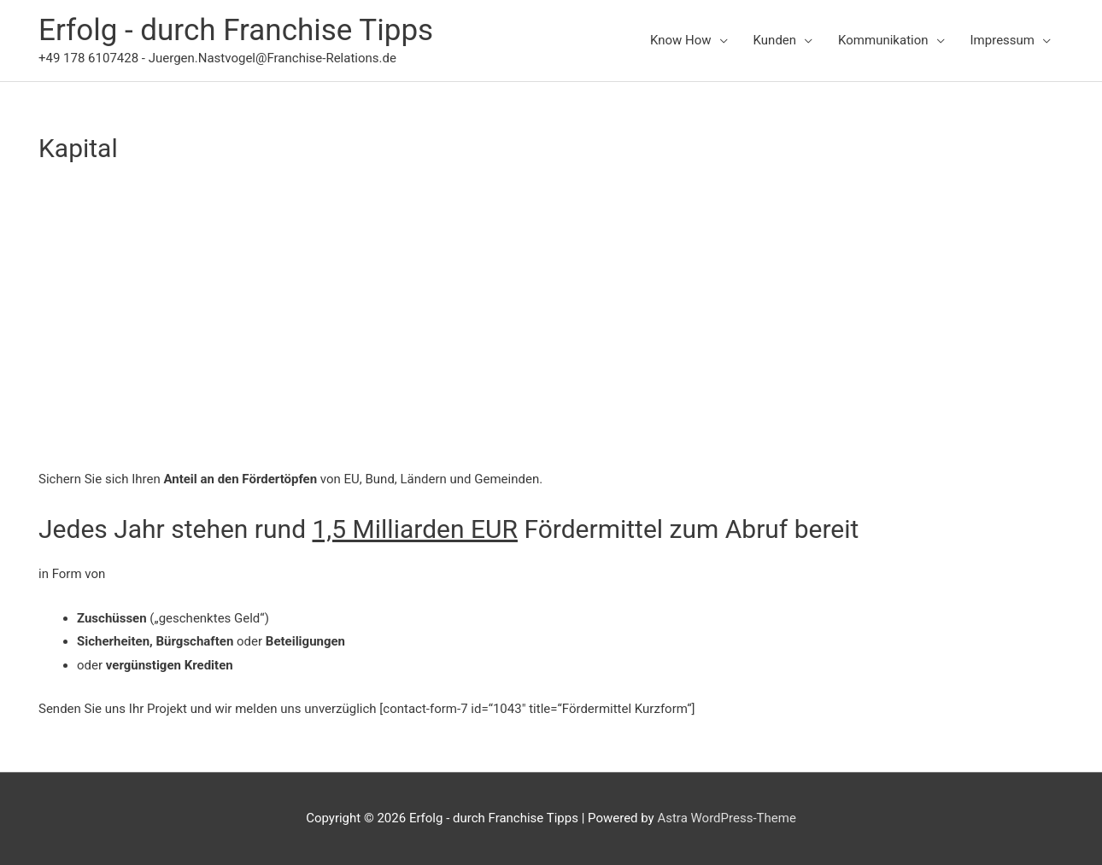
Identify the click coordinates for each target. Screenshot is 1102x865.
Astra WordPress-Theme (726, 818)
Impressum (1002, 40)
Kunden (775, 40)
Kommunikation (883, 40)
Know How (681, 40)
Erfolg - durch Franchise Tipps (235, 30)
